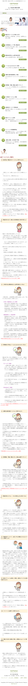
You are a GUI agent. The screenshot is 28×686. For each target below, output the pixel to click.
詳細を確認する (22, 40)
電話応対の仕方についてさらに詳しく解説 (11, 278)
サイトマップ (4, 677)
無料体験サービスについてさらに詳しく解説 (11, 451)
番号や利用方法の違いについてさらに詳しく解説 (12, 338)
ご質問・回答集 (23, 677)
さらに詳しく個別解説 (13, 677)
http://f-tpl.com (14, 683)
